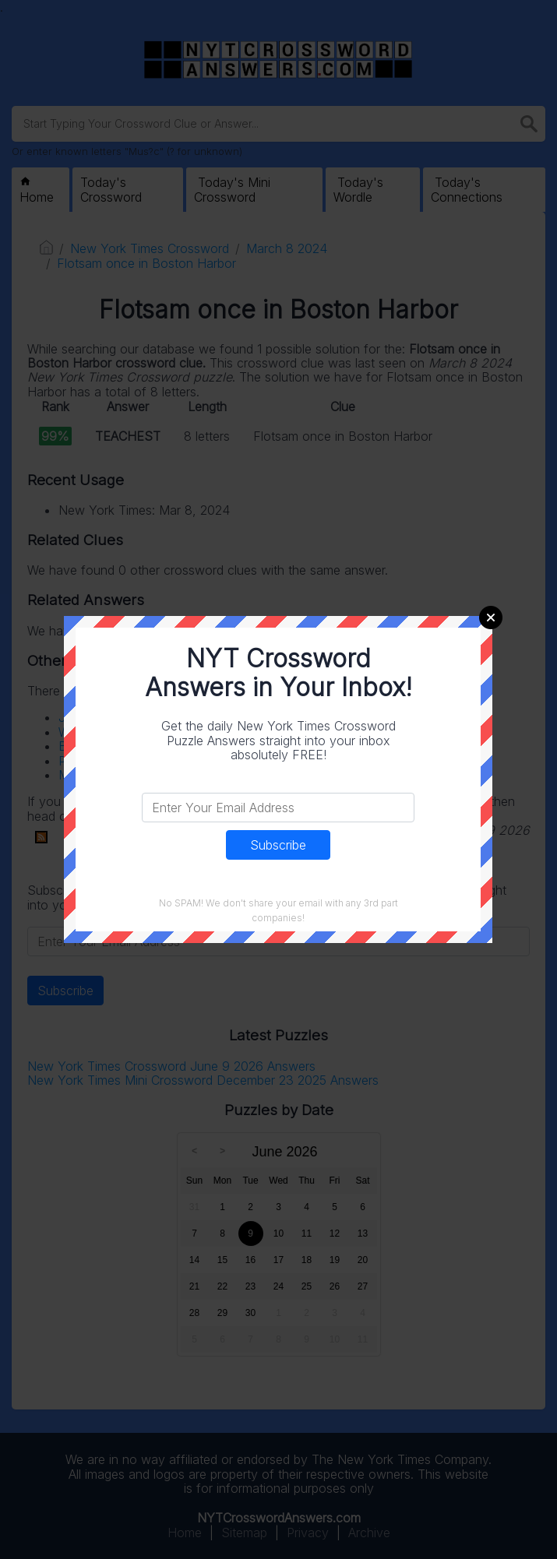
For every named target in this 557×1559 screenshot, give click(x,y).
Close (490, 617)
